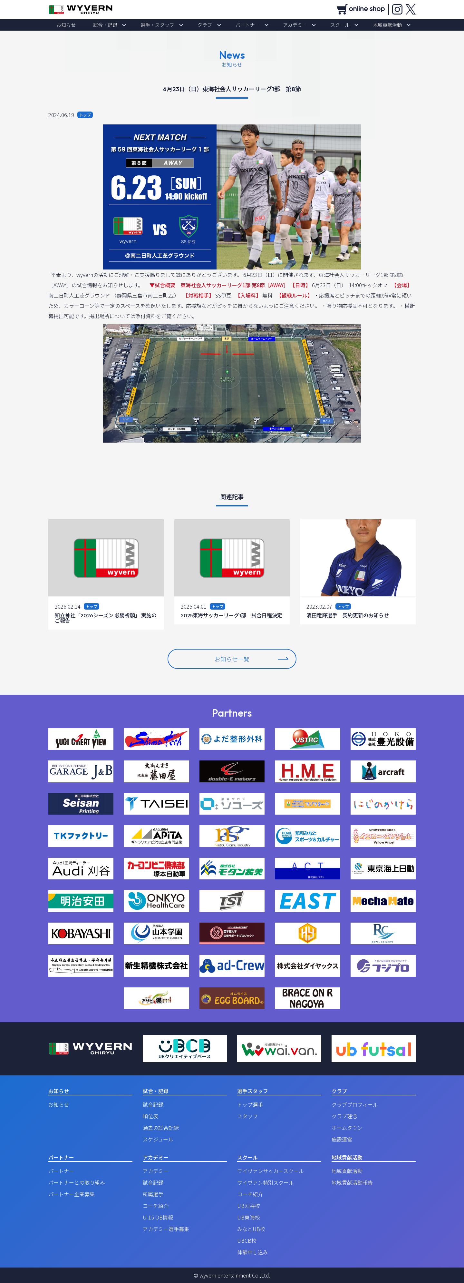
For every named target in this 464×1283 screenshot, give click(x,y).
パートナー (243, 25)
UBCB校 (246, 1240)
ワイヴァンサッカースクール (270, 1171)
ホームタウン (347, 1127)
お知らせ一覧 (251, 659)
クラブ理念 (344, 1116)
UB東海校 (248, 1217)
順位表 (150, 1116)
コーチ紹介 (156, 1206)
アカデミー (282, 25)
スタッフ (247, 1116)
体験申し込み (252, 1252)
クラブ (209, 25)
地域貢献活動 (357, 25)
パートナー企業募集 (71, 1194)
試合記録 (153, 1104)
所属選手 (153, 1194)
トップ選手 (250, 1104)
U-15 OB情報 (158, 1217)
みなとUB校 (251, 1229)
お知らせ (97, 25)
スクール (318, 25)
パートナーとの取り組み (76, 1182)
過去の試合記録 (161, 1127)
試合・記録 (127, 25)
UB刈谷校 (248, 1206)
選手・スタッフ (170, 25)
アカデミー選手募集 (166, 1229)
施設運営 (342, 1139)
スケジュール (158, 1139)
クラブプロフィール (355, 1104)
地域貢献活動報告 (352, 1182)
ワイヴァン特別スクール (265, 1182)
